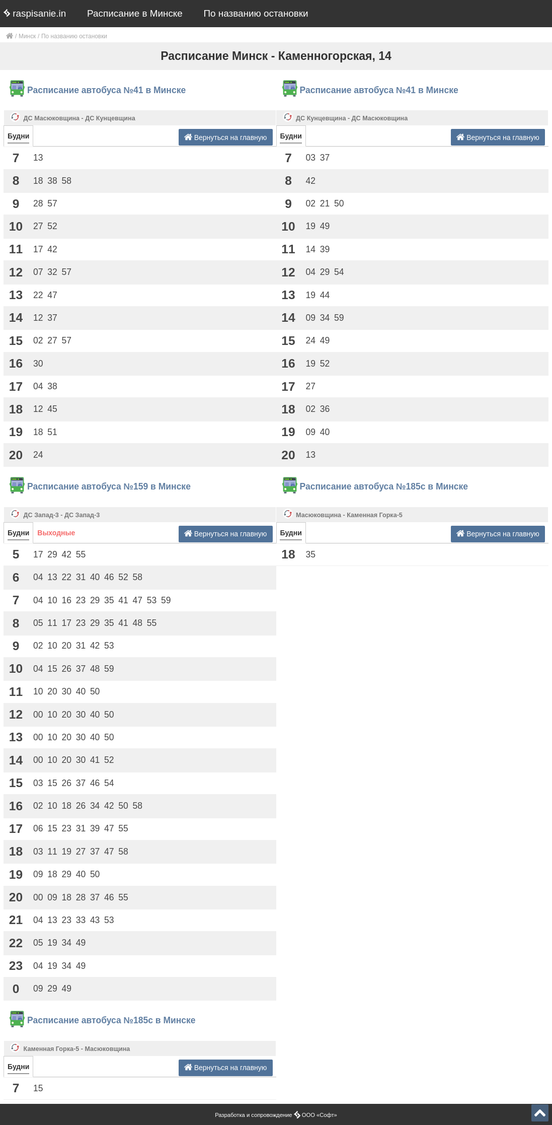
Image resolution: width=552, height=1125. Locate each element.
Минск (27, 36)
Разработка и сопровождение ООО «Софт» (276, 1115)
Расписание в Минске (135, 13)
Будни (18, 136)
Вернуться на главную (225, 137)
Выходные (56, 533)
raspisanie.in (35, 13)
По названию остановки (256, 13)
